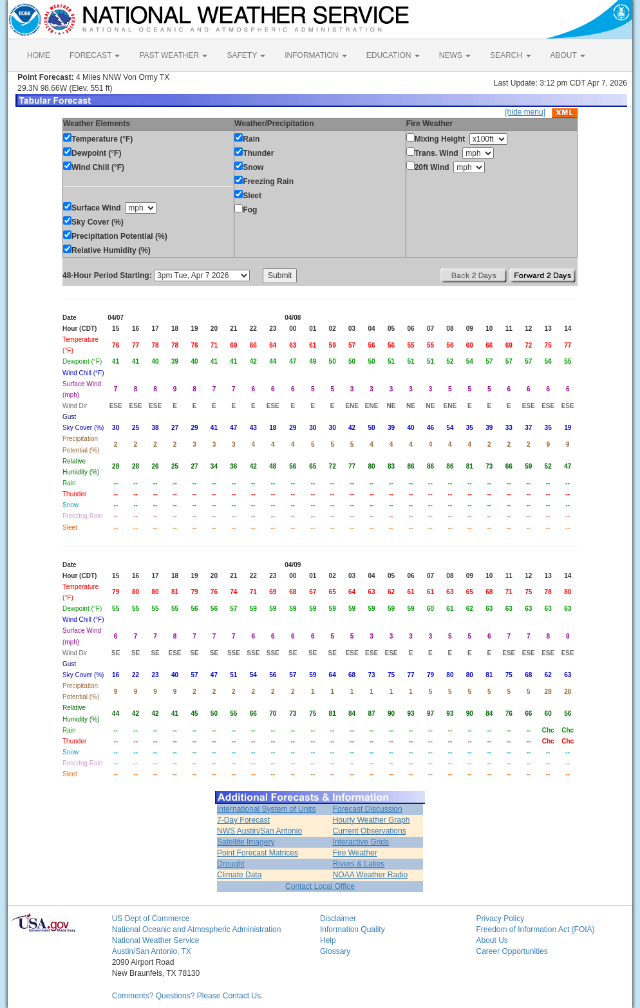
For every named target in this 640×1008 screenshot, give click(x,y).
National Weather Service (156, 940)
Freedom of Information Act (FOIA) (535, 929)
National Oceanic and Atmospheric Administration (196, 929)
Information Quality (352, 929)
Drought (231, 863)
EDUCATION (393, 55)
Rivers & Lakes (359, 863)
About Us (491, 940)
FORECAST (95, 55)
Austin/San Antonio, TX (151, 951)
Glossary (335, 951)
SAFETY (246, 55)
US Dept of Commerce (151, 918)
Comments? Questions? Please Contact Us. (187, 995)
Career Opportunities (511, 951)
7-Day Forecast (243, 820)
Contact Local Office (320, 886)
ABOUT (568, 55)
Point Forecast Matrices (257, 852)
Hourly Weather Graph (371, 820)
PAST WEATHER (173, 55)
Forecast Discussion (367, 809)
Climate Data (239, 874)
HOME (38, 55)
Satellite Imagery (245, 841)
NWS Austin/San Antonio (259, 830)
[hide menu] (525, 112)
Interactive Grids (361, 841)
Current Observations (369, 830)
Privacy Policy (500, 918)
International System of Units (266, 809)
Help (328, 940)
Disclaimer (338, 918)
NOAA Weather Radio (370, 874)
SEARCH (510, 55)
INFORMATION (315, 55)
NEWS (455, 55)
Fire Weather (355, 852)
